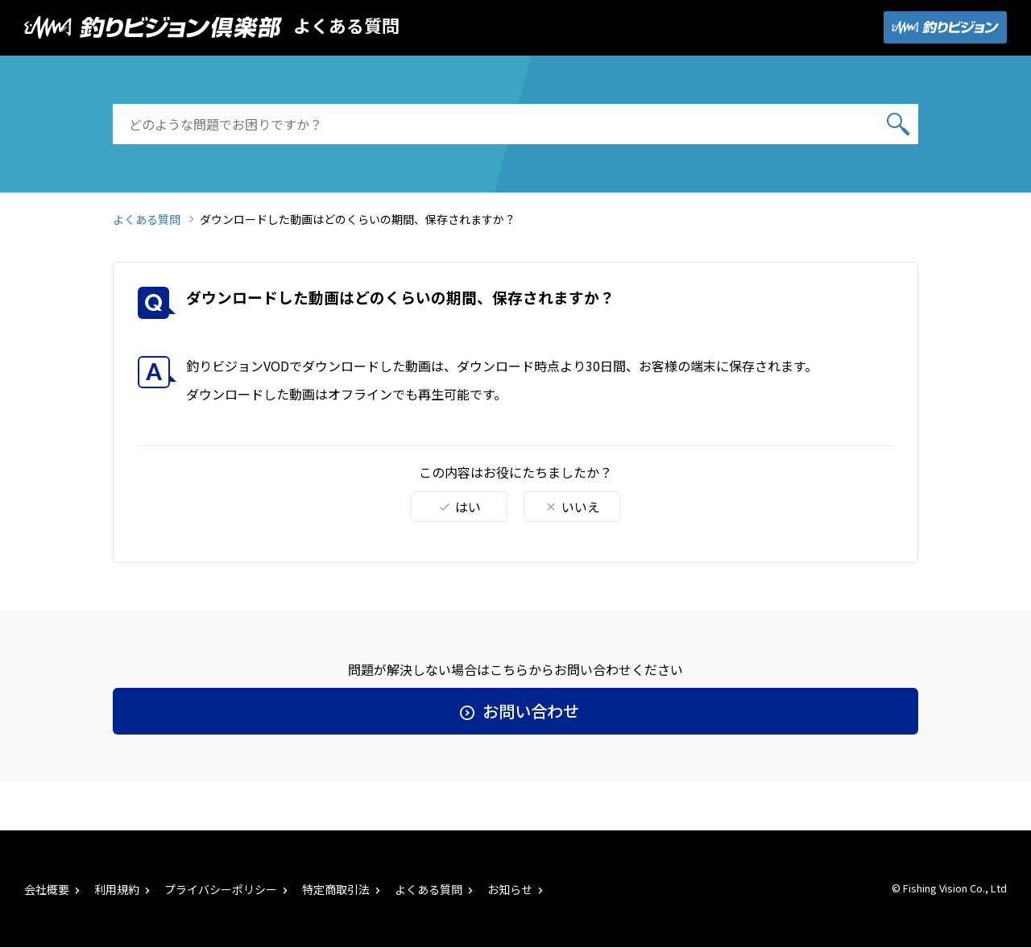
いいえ (572, 506)
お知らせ (516, 889)
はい (459, 506)
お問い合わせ (515, 710)
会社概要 (53, 889)
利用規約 (123, 889)
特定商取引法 (342, 889)
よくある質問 (346, 25)
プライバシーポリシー (227, 889)
